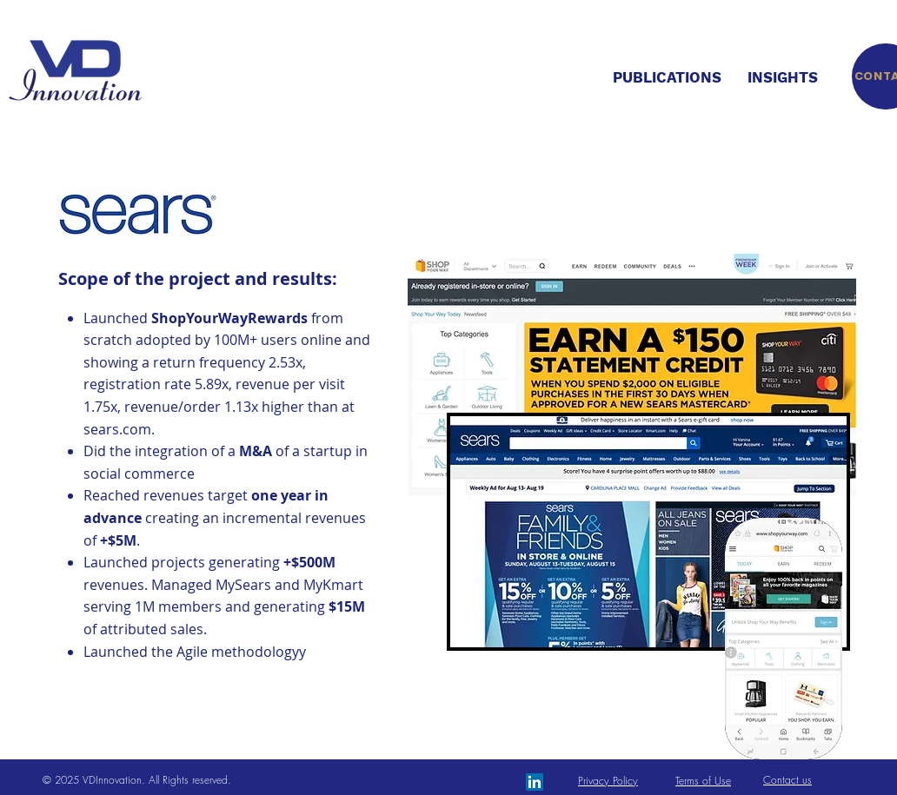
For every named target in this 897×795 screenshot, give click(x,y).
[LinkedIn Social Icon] (534, 782)
